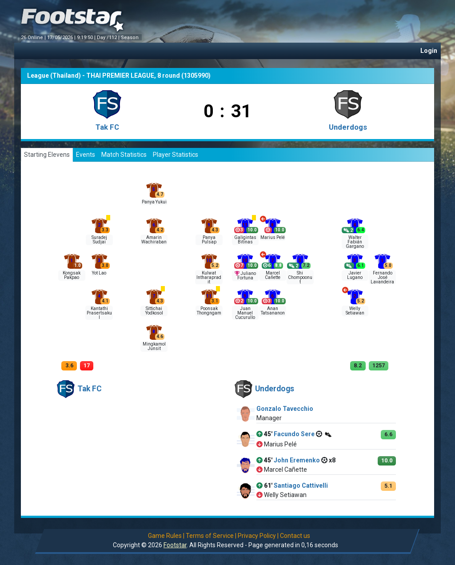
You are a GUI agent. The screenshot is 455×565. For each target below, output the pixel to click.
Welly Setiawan (355, 310)
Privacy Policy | (258, 535)
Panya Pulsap (209, 239)
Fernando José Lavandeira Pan (382, 280)
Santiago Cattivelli (301, 485)
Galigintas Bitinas (245, 239)
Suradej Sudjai (99, 239)
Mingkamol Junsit (154, 346)
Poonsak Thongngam (209, 310)
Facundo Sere (294, 434)
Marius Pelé (272, 237)
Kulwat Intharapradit (208, 277)
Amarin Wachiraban (154, 239)
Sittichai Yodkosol (154, 310)
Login (428, 50)
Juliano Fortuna (246, 275)
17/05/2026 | (62, 37)
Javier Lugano (355, 275)
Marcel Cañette (272, 275)
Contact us (295, 535)
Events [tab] (85, 154)
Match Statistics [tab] (124, 154)
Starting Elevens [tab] (47, 154)
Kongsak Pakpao (71, 275)
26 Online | (34, 37)
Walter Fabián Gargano (355, 242)
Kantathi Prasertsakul (99, 313)
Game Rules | (166, 535)
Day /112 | (109, 37)
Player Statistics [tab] (175, 154)
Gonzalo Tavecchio (284, 408)
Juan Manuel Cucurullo (245, 313)
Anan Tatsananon (273, 310)
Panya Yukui (154, 201)
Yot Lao (99, 273)
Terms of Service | (211, 535)
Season (130, 37)
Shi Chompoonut (300, 277)
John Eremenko (297, 460)
